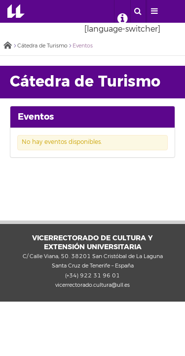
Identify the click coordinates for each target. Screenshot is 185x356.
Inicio (7, 46)
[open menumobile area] (154, 11)
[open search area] (138, 11)
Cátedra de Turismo (42, 46)
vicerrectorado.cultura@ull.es (92, 284)
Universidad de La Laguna (16, 11)
